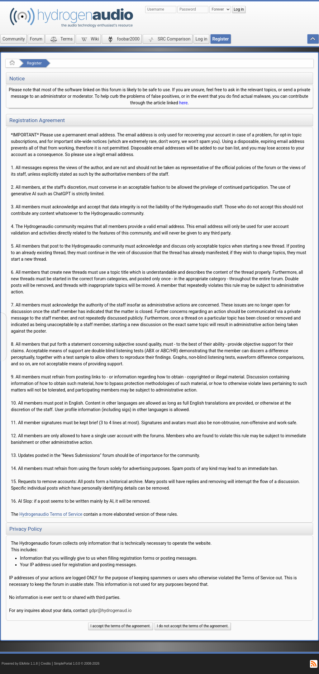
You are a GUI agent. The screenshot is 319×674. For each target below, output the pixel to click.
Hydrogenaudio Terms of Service (51, 514)
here (183, 102)
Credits (46, 663)
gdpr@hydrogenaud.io (110, 610)
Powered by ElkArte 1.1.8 (20, 663)
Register (34, 63)
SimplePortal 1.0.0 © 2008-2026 (76, 663)
